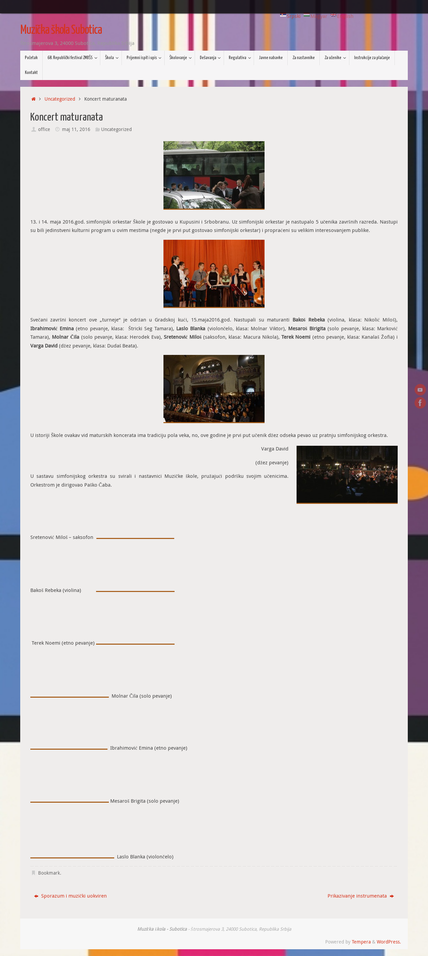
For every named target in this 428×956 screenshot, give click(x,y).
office (44, 129)
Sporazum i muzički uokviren (70, 895)
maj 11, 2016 (76, 129)
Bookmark (49, 873)
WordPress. (389, 942)
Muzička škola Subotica (61, 30)
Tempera (361, 942)
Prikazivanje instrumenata (361, 895)
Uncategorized (59, 99)
